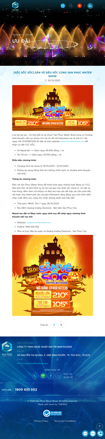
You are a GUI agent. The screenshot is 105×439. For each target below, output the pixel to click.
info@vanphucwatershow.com (32, 363)
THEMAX (62, 404)
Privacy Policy (41, 421)
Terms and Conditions (65, 421)
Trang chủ (17, 34)
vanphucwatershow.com (72, 141)
